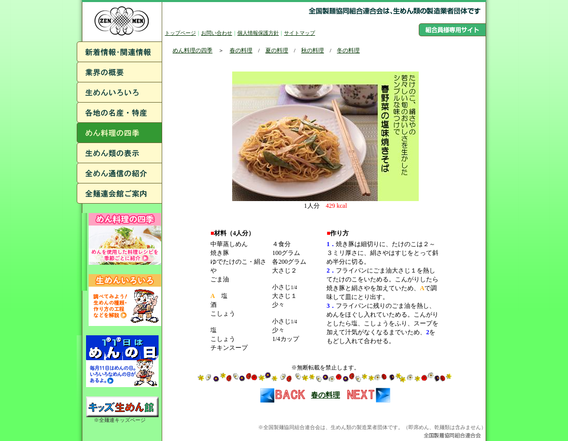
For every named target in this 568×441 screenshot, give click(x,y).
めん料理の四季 (192, 50)
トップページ (180, 33)
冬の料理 (348, 50)
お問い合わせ (216, 33)
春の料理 (241, 50)
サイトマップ (299, 33)
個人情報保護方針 (258, 33)
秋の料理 (312, 50)
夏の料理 (276, 50)
